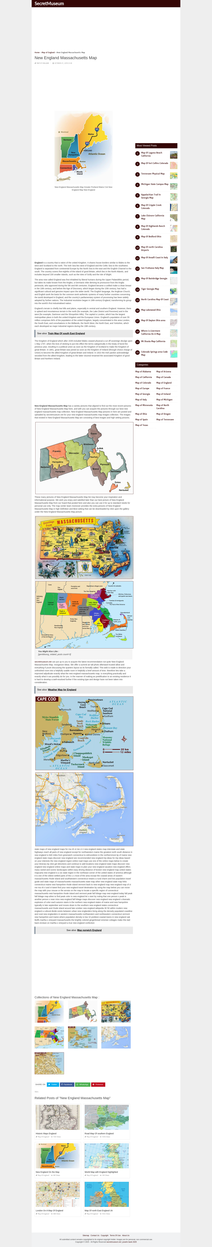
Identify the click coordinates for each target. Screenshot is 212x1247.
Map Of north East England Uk (99, 1210)
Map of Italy (141, 399)
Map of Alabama (143, 371)
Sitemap (86, 1235)
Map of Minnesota (144, 405)
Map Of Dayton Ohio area (153, 320)
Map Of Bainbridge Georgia (154, 278)
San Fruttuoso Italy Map (152, 268)
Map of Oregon (163, 414)
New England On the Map (47, 1172)
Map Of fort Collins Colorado (154, 163)
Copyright (104, 1235)
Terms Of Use (115, 1235)
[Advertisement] (106, 30)
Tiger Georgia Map (150, 289)
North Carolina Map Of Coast (155, 299)
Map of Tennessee (165, 419)
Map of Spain (141, 419)
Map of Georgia (142, 394)
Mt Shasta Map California (153, 341)
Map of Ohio (141, 414)
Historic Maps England (46, 1133)
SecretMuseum (49, 3)
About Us (125, 1235)
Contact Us (95, 1235)
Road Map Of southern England (99, 1133)
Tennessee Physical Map (153, 173)
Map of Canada (163, 377)
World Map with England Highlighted (101, 1172)
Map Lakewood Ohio (151, 310)
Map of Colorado (143, 382)
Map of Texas (141, 425)
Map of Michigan (164, 399)
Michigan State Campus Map (154, 184)
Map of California (143, 377)
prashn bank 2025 (129, 1242)
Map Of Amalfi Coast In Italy (154, 257)
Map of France (163, 388)
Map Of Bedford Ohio (151, 236)
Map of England (43, 63)
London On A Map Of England (49, 1210)
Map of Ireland (163, 394)
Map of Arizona (163, 371)
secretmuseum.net (43, 662)
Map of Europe (142, 388)
